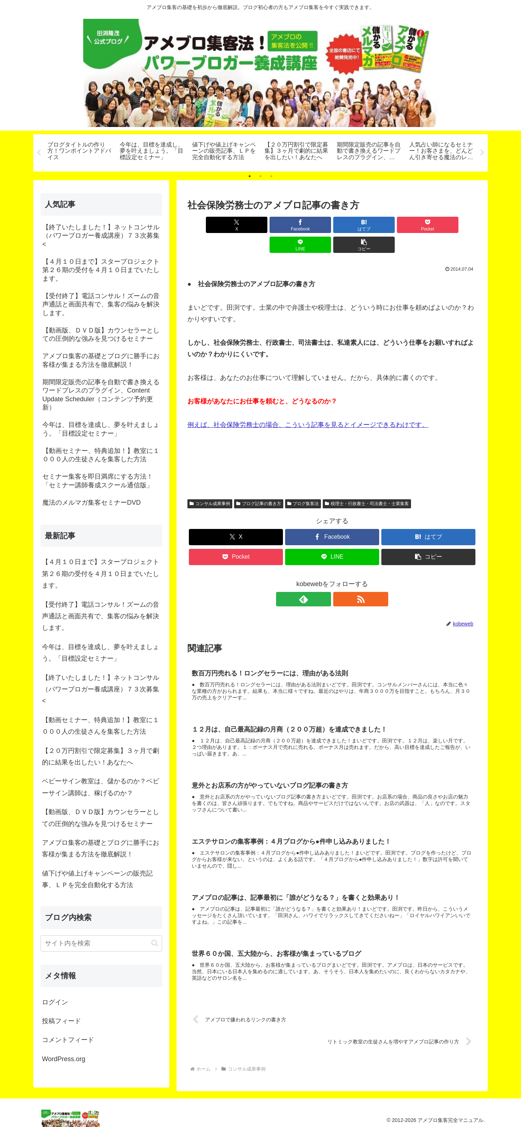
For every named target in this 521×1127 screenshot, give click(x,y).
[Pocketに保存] (356, 225)
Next (482, 152)
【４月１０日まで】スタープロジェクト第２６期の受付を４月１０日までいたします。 (100, 573)
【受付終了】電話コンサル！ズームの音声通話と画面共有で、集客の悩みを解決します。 (100, 616)
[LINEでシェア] (405, 225)
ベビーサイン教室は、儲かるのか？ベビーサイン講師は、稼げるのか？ (100, 787)
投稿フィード (61, 1021)
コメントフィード (68, 1039)
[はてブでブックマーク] (308, 225)
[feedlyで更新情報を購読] (324, 579)
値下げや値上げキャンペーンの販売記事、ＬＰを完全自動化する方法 (97, 879)
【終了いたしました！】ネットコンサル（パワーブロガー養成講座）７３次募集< (100, 689)
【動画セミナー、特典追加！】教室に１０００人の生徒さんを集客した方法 (100, 725)
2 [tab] (260, 176)
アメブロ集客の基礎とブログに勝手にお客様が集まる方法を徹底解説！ (100, 848)
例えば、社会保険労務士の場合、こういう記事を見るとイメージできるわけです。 (307, 404)
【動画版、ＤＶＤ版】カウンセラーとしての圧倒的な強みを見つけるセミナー (100, 817)
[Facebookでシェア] (259, 225)
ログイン (55, 1002)
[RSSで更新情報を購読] (340, 579)
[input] (101, 943)
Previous (38, 152)
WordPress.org (63, 1059)
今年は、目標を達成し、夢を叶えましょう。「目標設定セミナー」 (100, 652)
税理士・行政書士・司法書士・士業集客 (367, 483)
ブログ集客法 (303, 483)
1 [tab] (249, 176)
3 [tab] (271, 176)
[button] (454, 225)
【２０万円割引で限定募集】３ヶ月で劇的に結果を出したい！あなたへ (100, 756)
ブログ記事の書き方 (258, 483)
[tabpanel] (80, 152)
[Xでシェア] (210, 225)
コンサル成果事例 (210, 483)
